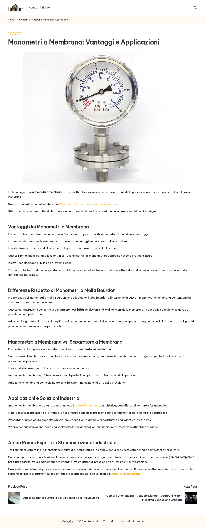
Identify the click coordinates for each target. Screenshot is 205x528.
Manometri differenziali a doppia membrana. (89, 204)
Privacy (138, 521)
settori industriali (87, 405)
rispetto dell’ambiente (126, 473)
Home (11, 19)
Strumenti (15, 34)
